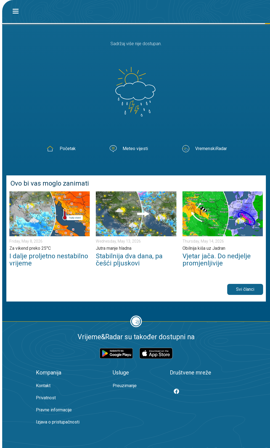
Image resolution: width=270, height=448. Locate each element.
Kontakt (43, 385)
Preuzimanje (125, 385)
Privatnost (46, 397)
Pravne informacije (54, 409)
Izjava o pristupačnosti (58, 422)
